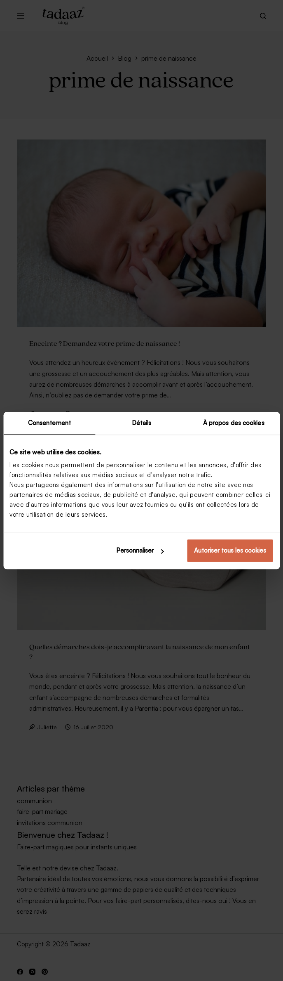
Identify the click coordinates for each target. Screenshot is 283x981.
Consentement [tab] (49, 423)
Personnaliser (140, 550)
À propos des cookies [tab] (233, 423)
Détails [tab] (142, 423)
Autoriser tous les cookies (230, 550)
